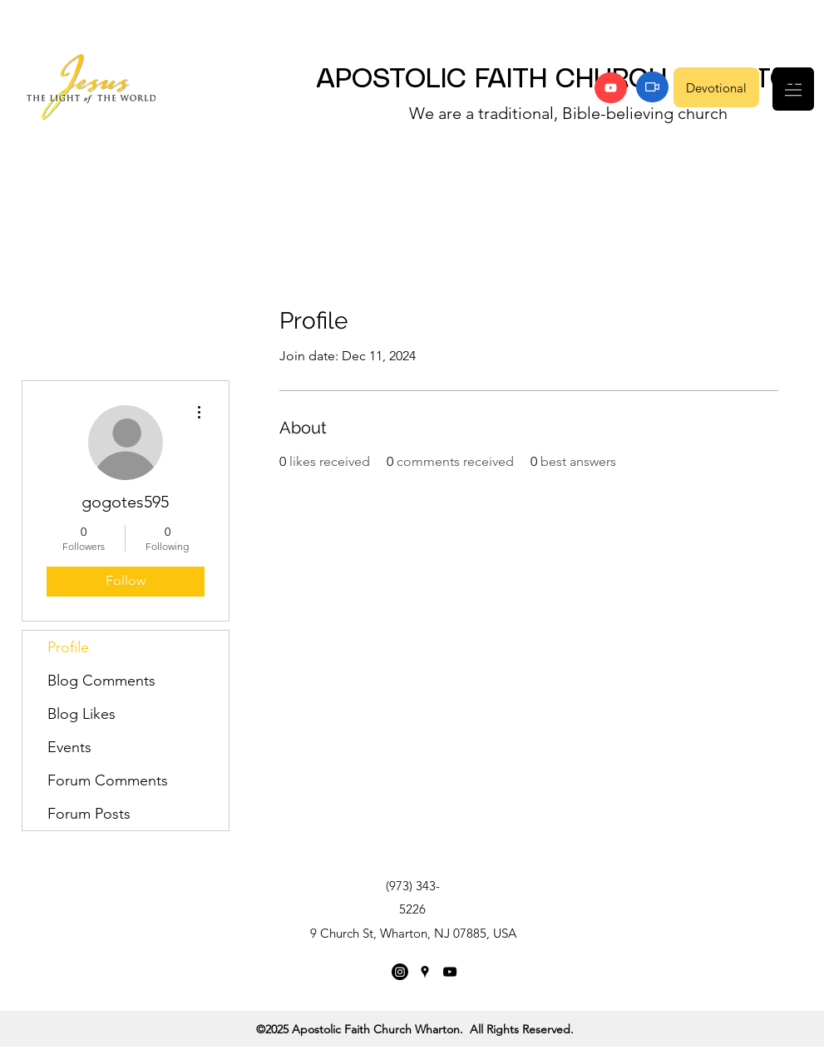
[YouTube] (611, 87)
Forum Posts (89, 814)
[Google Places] (425, 971)
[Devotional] (716, 87)
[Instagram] (400, 971)
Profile (68, 647)
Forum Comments (107, 780)
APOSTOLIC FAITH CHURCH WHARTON (563, 79)
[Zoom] (652, 87)
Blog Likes (81, 714)
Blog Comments (101, 680)
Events (69, 747)
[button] (793, 89)
